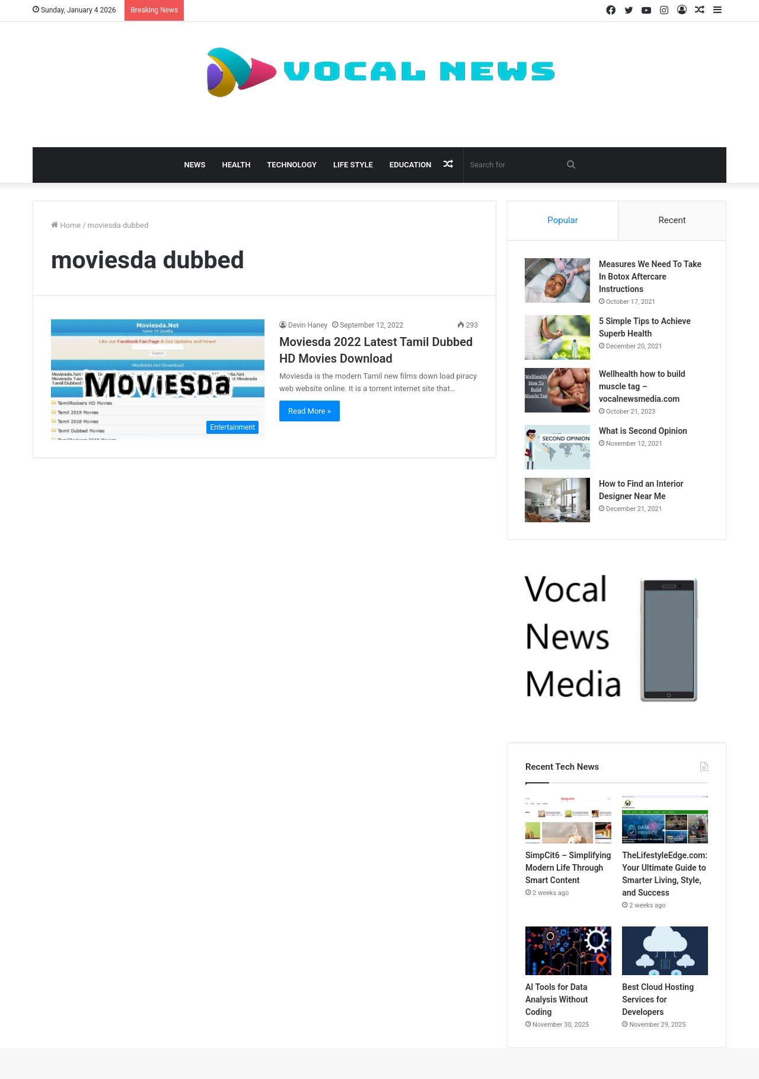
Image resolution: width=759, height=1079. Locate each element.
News (195, 164)
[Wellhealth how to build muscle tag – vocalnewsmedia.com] (558, 391)
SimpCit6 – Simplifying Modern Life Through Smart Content (568, 869)
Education (411, 164)
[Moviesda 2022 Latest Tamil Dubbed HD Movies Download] (157, 379)
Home (66, 225)
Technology (292, 164)
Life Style (353, 164)
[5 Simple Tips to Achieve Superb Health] (558, 338)
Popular (562, 220)
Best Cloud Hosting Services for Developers (658, 1000)
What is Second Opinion (643, 431)
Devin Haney (307, 325)
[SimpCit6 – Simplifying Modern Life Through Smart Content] (568, 820)
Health (236, 164)
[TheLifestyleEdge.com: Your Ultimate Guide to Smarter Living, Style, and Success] (665, 820)
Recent (671, 220)
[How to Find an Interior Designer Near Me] (558, 500)
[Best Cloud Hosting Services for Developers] (665, 952)
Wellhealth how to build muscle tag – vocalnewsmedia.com (642, 387)
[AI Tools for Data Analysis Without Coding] (568, 952)
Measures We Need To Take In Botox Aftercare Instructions (650, 277)
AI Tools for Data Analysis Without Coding (556, 1000)
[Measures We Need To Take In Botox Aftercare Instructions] (558, 281)
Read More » (309, 411)
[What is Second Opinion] (558, 448)
